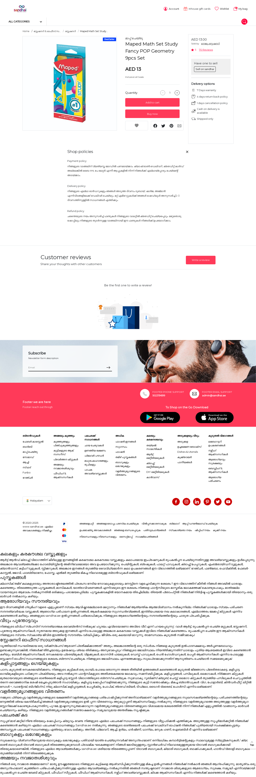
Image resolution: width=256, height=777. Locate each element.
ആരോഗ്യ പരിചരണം (214, 478)
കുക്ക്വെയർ (184, 456)
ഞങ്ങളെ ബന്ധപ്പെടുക (127, 529)
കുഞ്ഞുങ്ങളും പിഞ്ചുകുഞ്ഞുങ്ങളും (65, 442)
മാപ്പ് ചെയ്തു (134, 37)
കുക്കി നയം (219, 529)
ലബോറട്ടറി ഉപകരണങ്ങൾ (216, 442)
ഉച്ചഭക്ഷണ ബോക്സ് (189, 446)
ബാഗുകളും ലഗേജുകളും (122, 463)
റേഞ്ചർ (28, 477)
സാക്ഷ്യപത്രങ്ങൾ (146, 536)
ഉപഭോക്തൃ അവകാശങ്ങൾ (95, 529)
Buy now (152, 113)
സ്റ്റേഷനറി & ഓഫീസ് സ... (47, 30)
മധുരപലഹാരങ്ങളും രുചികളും (96, 462)
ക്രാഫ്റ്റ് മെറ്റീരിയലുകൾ (155, 464)
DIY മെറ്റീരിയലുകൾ (157, 471)
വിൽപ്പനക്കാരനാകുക (154, 522)
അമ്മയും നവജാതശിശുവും (63, 465)
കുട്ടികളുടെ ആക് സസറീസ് (63, 451)
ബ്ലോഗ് (174, 522)
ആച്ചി (26, 461)
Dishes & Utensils (187, 451)
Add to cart (152, 102)
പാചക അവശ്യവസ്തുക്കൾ (95, 471)
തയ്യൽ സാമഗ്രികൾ (154, 446)
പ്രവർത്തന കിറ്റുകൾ (65, 458)
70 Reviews (206, 49)
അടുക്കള (182, 440)
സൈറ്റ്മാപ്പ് (125, 536)
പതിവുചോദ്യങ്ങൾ (154, 529)
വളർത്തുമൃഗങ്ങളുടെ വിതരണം (127, 472)
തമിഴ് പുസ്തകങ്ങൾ (125, 456)
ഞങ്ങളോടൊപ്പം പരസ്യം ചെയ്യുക (118, 522)
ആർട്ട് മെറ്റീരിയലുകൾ (155, 455)
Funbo (27, 471)
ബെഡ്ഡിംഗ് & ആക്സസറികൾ (218, 469)
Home (26, 30)
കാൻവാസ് (152, 476)
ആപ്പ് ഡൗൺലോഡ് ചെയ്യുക (200, 522)
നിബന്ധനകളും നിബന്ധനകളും (98, 536)
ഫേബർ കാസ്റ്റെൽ (33, 440)
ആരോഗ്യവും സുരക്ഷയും (216, 460)
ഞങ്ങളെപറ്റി (86, 522)
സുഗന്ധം (121, 446)
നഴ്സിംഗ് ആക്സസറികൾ (218, 451)
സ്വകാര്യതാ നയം (180, 529)
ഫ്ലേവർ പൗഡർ (94, 455)
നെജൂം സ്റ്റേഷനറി (210, 43)
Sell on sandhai (205, 68)
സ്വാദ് (27, 466)
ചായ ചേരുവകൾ (94, 444)
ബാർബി (27, 446)
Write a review (201, 259)
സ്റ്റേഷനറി (70, 30)
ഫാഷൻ (120, 451)
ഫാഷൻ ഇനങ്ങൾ (125, 440)
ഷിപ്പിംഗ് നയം (202, 529)
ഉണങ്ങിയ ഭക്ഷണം (95, 449)
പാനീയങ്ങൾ (184, 461)
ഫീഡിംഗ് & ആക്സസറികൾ (63, 474)
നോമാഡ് (28, 456)
